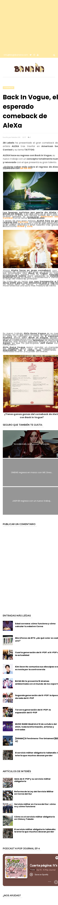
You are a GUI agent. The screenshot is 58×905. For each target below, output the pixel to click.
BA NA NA (25, 168)
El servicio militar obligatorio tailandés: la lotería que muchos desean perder (35, 830)
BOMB (20, 226)
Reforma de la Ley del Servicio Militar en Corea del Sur (34, 792)
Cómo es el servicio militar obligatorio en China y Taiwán (34, 817)
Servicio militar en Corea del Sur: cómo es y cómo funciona (35, 805)
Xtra (29, 226)
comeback (8, 88)
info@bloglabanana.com (16, 54)
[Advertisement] (26, 26)
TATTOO (23, 222)
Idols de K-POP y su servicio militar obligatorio (32, 780)
